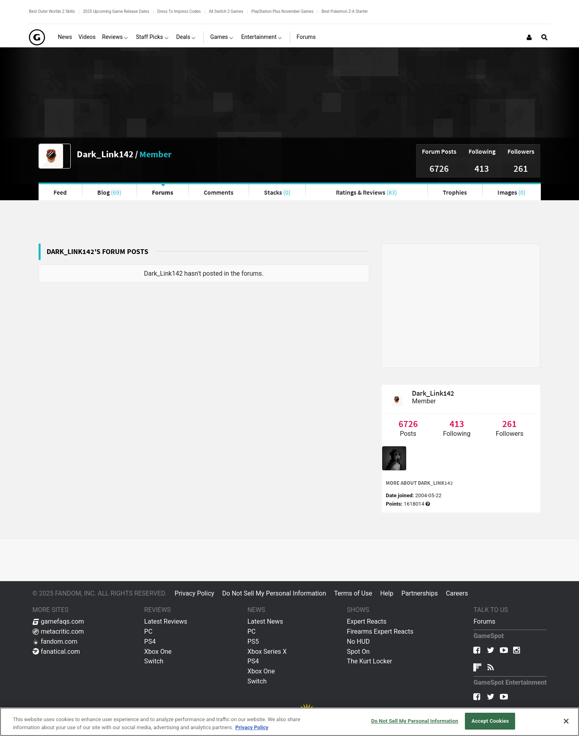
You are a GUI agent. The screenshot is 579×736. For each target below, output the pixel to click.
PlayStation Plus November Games (282, 11)
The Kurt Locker (369, 661)
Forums (162, 192)
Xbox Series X (267, 651)
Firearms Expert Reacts (380, 631)
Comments (218, 192)
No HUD (358, 641)
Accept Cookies (490, 721)
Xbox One (158, 651)
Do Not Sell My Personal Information (274, 593)
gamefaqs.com (58, 621)
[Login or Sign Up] (529, 37)
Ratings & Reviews (366, 192)
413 (482, 168)
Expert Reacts (366, 621)
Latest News (265, 621)
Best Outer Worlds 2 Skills (52, 11)
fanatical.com (56, 651)
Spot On (358, 651)
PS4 (150, 641)
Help (386, 593)
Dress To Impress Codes (179, 11)
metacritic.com (58, 631)
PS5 (253, 641)
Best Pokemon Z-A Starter (344, 11)
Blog (109, 192)
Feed (60, 192)
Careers (457, 593)
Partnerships (419, 593)
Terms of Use (353, 593)
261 (521, 168)
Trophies (455, 192)
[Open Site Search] (544, 37)
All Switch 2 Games (226, 11)
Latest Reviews (165, 621)
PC (148, 631)
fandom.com (55, 641)
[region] (289, 722)
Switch (154, 661)
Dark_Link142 (105, 154)
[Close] (566, 721)
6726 (439, 168)
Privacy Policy (195, 593)
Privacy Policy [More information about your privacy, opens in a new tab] (251, 727)
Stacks (277, 192)
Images (511, 192)
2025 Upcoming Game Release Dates (116, 11)
